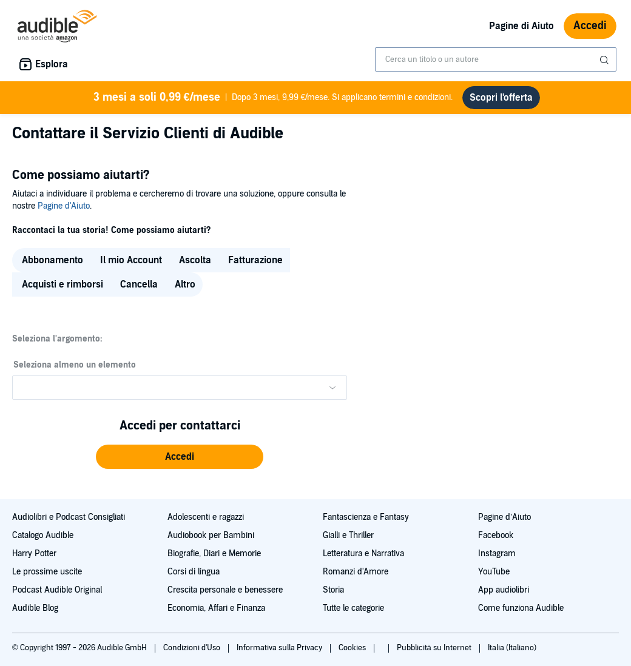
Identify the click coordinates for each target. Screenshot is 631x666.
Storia (333, 590)
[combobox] (495, 59)
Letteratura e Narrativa (363, 553)
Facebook (495, 535)
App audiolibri (503, 590)
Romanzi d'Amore (355, 572)
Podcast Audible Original (57, 590)
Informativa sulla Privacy (280, 648)
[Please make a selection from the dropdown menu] (179, 387)
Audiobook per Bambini (210, 535)
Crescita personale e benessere (225, 590)
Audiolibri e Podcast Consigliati (68, 517)
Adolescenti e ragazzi (205, 517)
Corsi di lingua (193, 572)
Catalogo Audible (42, 535)
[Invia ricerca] (605, 60)
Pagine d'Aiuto (64, 206)
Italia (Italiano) (512, 648)
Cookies (353, 648)
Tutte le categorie (353, 608)
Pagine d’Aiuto (504, 517)
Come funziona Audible (521, 608)
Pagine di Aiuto (521, 26)
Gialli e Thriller (348, 535)
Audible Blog (35, 608)
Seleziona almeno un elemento (74, 365)
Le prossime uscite (47, 572)
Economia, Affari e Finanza (216, 608)
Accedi (590, 25)
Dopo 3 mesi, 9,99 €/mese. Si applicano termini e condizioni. (273, 98)
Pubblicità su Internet (435, 648)
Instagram (497, 553)
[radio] (51, 260)
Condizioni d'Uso (192, 648)
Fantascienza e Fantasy (366, 517)
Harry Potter (34, 553)
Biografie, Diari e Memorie (214, 553)
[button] (179, 457)
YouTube (494, 572)
